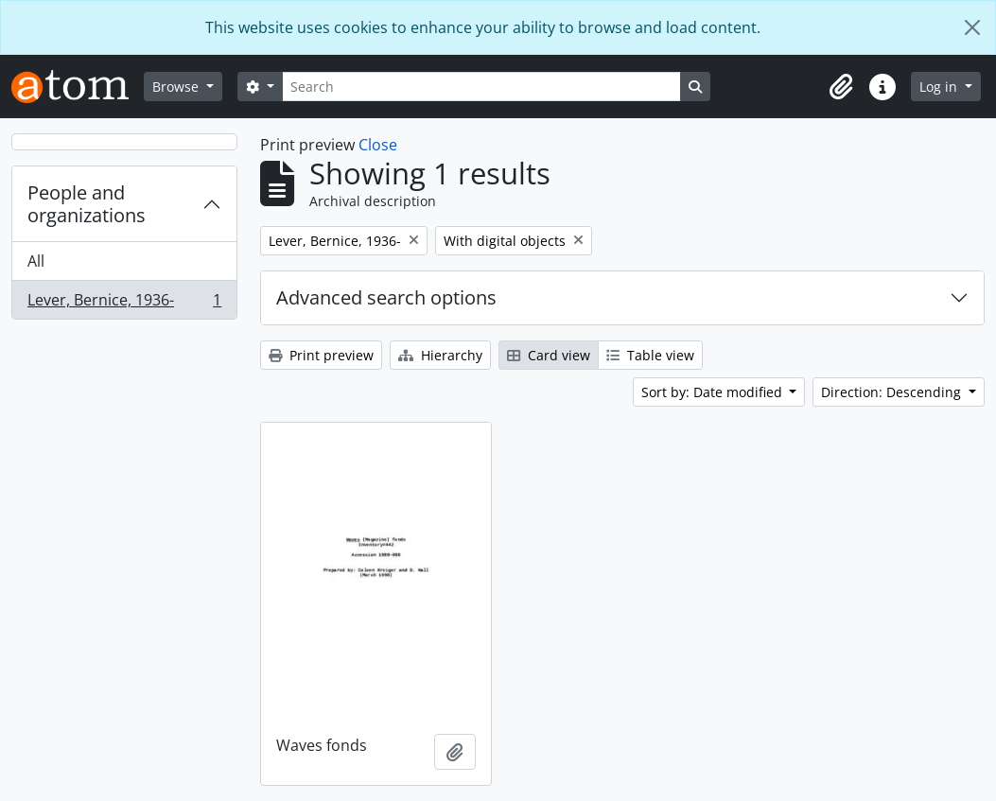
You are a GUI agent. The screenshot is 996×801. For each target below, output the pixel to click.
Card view (548, 355)
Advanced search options (386, 297)
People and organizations (86, 204)
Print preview (321, 355)
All (35, 261)
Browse (177, 87)
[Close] (972, 27)
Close (377, 144)
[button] (841, 87)
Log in (940, 87)
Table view (650, 355)
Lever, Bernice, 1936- (123, 303)
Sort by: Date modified (713, 392)
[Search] (481, 86)
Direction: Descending (893, 392)
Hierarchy (440, 355)
